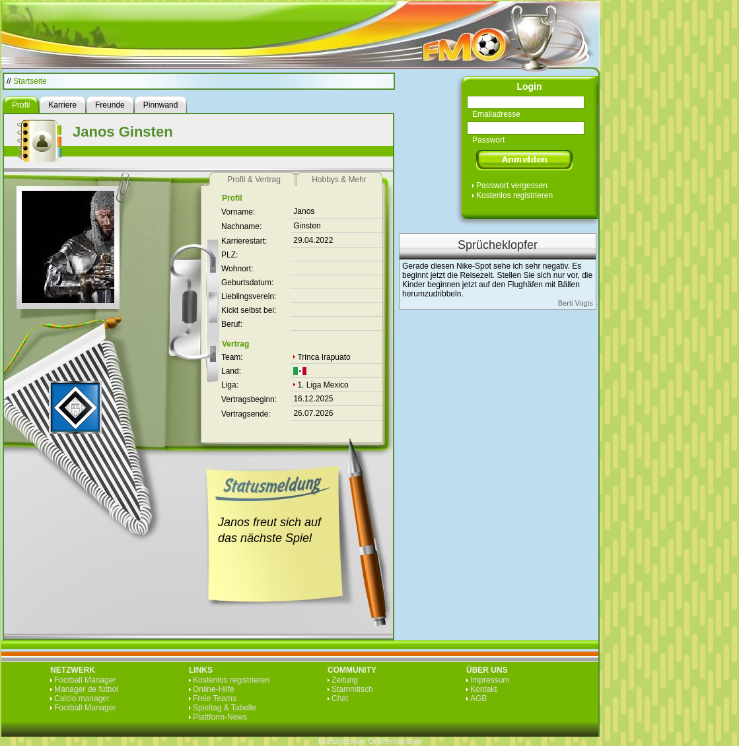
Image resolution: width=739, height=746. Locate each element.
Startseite (30, 81)
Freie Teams (214, 698)
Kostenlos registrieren (514, 195)
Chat (340, 698)
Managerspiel (342, 741)
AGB (478, 698)
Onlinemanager (395, 741)
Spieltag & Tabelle (224, 707)
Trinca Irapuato (323, 357)
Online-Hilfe (213, 689)
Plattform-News (220, 717)
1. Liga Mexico (322, 385)
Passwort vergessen (511, 185)
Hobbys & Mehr (339, 179)
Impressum (489, 680)
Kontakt (483, 689)
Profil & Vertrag (254, 179)
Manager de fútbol (86, 689)
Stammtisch (352, 689)
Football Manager (85, 680)
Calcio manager (82, 698)
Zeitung (345, 680)
